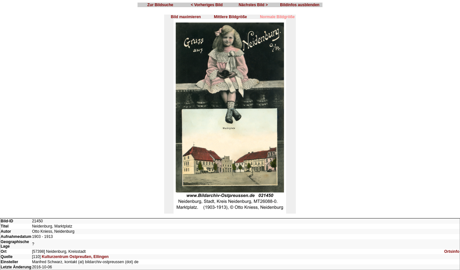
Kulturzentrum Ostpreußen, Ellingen (75, 256)
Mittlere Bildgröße (230, 17)
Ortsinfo (451, 251)
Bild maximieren (186, 17)
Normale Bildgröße (277, 17)
